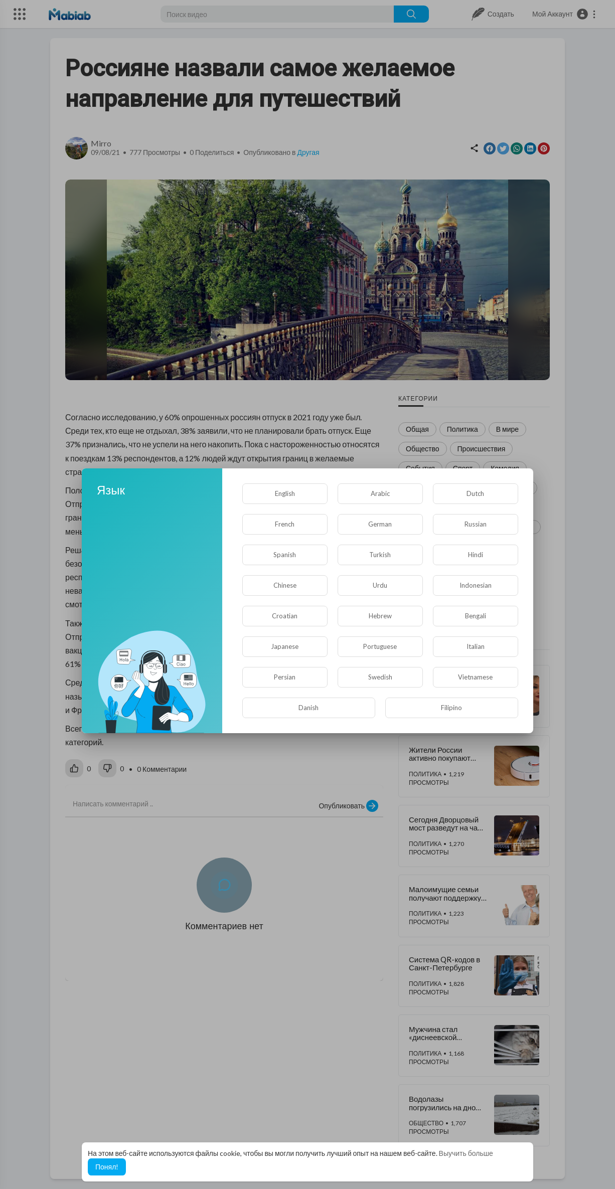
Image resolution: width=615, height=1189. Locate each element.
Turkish (380, 555)
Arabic (380, 493)
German (380, 524)
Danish (308, 708)
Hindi (475, 555)
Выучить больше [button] (466, 1153)
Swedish (380, 677)
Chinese (284, 585)
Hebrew (380, 616)
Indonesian (475, 585)
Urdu (380, 585)
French (284, 524)
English (285, 493)
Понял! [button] (106, 1166)
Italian (476, 646)
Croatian (284, 616)
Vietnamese (475, 677)
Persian (284, 677)
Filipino (451, 708)
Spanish (284, 555)
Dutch (475, 493)
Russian (476, 524)
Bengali (475, 616)
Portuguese (380, 646)
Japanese (284, 646)
